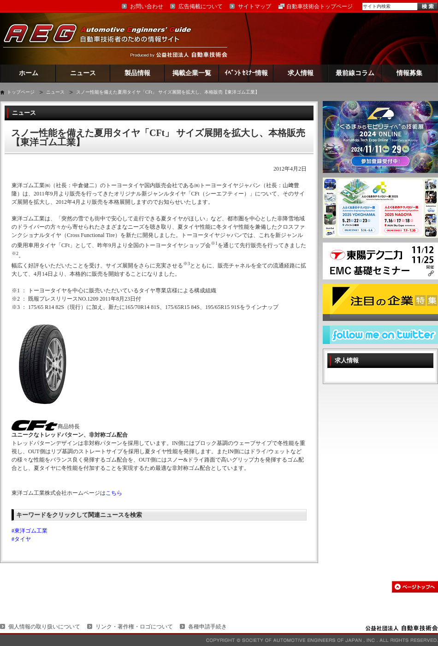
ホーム (28, 73)
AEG (103, 38)
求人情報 (301, 73)
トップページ (21, 92)
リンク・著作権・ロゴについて (134, 626)
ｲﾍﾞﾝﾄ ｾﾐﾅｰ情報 (246, 73)
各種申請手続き (207, 626)
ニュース (83, 73)
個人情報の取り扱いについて (44, 626)
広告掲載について (200, 6)
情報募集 (409, 73)
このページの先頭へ (415, 587)
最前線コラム (355, 73)
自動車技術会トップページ (319, 6)
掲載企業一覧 (191, 73)
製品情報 (137, 73)
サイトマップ (254, 6)
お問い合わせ (146, 6)
